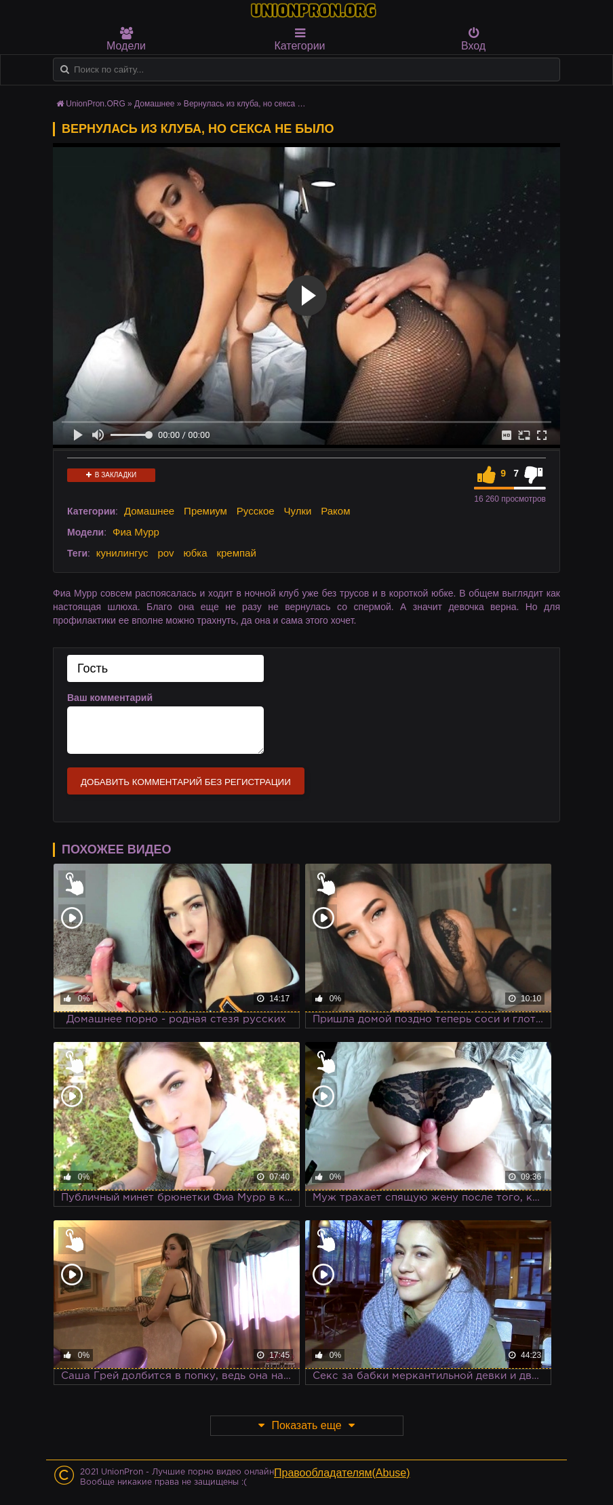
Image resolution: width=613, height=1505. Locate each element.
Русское (256, 511)
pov (165, 553)
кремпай (236, 553)
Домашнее (149, 511)
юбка (195, 553)
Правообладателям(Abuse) (342, 1473)
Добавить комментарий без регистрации (186, 782)
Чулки (297, 511)
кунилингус (122, 553)
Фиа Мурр (136, 532)
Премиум (205, 511)
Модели (126, 39)
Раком (335, 511)
